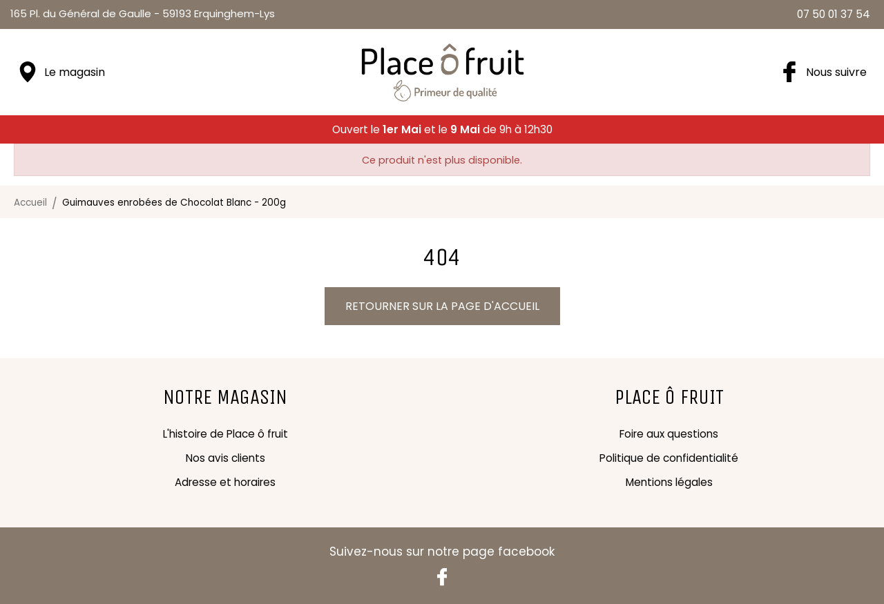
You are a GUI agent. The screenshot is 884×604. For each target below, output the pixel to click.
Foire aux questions (668, 434)
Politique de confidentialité (668, 458)
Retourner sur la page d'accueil (442, 306)
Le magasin (74, 72)
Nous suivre (836, 72)
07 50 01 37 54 (833, 14)
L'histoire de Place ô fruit (225, 434)
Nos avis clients (225, 458)
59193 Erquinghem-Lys (142, 13)
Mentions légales (669, 482)
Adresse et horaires (225, 482)
